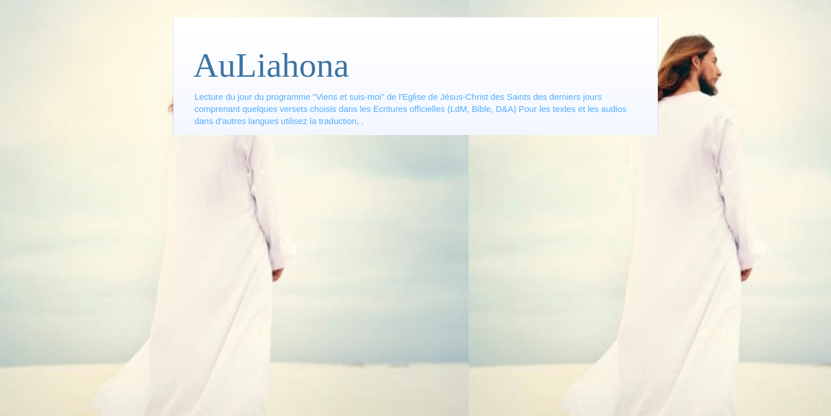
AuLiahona (271, 65)
